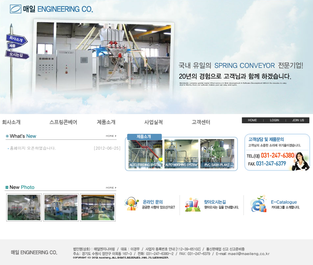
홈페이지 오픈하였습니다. (33, 148)
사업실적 (153, 122)
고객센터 (201, 122)
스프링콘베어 (63, 122)
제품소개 (106, 122)
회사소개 (11, 122)
